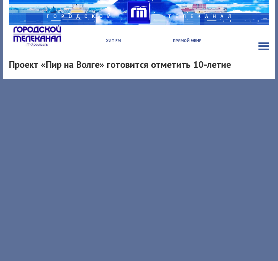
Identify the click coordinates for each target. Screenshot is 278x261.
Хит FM (113, 40)
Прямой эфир (187, 40)
